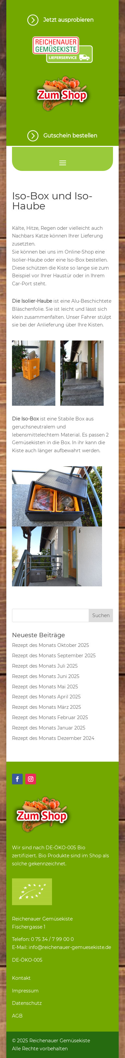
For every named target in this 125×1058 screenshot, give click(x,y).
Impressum (25, 991)
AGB (17, 1016)
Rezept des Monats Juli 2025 (45, 666)
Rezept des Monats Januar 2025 (48, 728)
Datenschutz (27, 1003)
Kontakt (21, 978)
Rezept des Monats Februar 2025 (50, 717)
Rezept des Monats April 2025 (46, 697)
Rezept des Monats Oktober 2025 (50, 645)
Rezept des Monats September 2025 (54, 656)
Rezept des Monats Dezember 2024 (53, 738)
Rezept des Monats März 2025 (46, 707)
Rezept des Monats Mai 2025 (45, 687)
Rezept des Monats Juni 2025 (45, 676)
